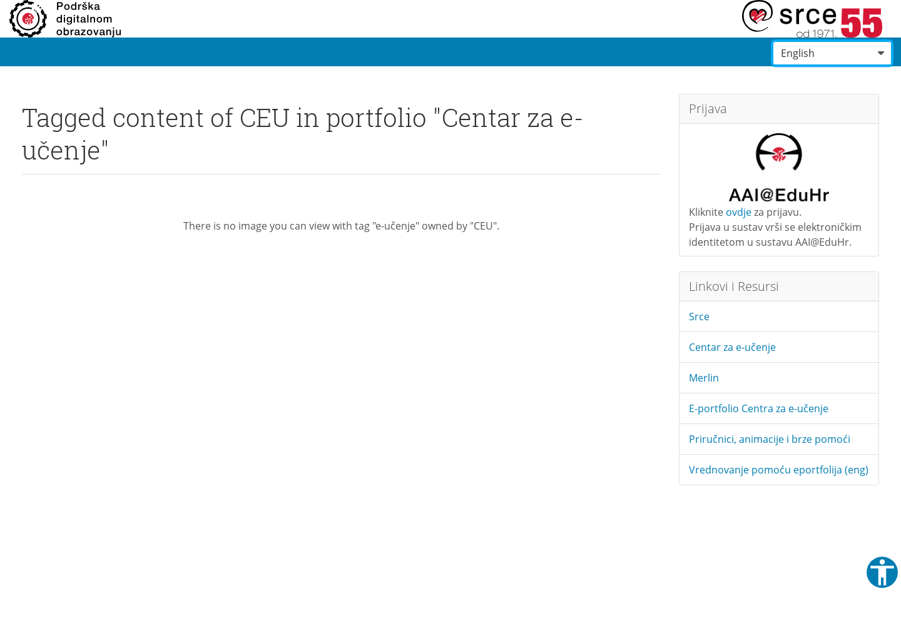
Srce (699, 316)
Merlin (704, 378)
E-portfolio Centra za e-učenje (758, 408)
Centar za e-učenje (732, 347)
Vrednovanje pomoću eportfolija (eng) (778, 470)
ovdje (738, 212)
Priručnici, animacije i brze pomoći (769, 439)
